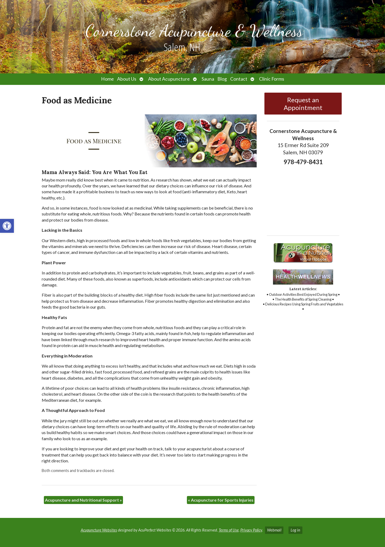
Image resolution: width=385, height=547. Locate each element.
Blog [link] (222, 79)
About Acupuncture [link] (169, 79)
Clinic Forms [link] (271, 79)
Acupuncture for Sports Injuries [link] (220, 499)
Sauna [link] (208, 79)
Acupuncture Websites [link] (99, 530)
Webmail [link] (274, 530)
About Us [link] (126, 79)
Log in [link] (295, 530)
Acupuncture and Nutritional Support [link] (83, 499)
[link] (7, 226)
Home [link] (107, 79)
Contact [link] (238, 79)
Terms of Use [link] (229, 530)
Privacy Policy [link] (251, 530)
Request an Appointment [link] (303, 103)
